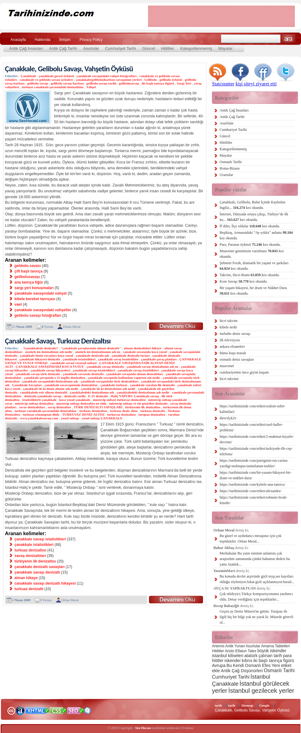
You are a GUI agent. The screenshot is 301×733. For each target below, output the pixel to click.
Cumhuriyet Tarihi (120, 48)
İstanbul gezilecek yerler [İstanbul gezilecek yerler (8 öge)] (261, 690)
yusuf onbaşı (70, 418)
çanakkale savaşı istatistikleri (94, 370)
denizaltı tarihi (74, 396)
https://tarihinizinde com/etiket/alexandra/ (250, 491)
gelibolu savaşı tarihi (101, 83)
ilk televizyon (230, 340)
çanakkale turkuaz (113, 385)
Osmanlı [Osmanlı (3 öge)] (253, 665)
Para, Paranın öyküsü (250, 244)
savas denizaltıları (32, 407)
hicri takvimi (229, 379)
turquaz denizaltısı (151, 414)
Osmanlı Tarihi (231, 162)
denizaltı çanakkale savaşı (43, 396)
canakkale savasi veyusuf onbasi (73, 363)
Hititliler (167, 48)
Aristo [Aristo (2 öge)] (229, 651)
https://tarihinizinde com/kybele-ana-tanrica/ (252, 484)
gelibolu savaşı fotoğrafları (37, 315)
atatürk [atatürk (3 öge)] (251, 655)
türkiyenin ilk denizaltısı (142, 407)
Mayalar (225, 48)
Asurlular (91, 48)
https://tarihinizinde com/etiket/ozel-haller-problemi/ (251, 427)
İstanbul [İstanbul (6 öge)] (260, 676)
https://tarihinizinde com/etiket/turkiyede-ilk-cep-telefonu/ (256, 451)
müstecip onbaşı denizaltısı (34, 403)
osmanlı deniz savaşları (237, 359)
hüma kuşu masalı (233, 353)
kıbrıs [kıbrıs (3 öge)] (247, 660)
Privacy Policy (91, 39)
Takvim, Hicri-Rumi (250, 275)
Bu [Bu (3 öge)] (229, 665)
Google (264, 705)
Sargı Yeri (184, 83)
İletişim (65, 39)
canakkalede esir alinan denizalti (43, 392)
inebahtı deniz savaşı (235, 333)
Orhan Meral (71, 326)
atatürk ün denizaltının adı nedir (48, 352)
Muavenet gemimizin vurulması (252, 254)
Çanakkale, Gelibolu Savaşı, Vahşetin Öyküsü (69, 68)
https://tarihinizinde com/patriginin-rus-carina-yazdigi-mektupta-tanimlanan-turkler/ (254, 463)
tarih (218, 705)
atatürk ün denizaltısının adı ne (97, 352)
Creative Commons (11, 710)
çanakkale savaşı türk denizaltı (37, 374)
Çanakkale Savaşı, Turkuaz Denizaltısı (58, 341)
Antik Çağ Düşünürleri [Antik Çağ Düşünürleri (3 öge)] (242, 670)
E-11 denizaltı (98, 396)
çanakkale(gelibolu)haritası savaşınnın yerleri (109, 79)
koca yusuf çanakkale (74, 400)
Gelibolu (150, 79)
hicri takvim (228, 321)
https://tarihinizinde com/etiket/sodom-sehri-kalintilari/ (252, 409)
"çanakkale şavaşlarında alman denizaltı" (91, 348)
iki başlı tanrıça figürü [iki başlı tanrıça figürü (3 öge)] (273, 660)
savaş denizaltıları (30, 556)
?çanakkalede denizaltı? (40, 348)
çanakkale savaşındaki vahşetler (42, 310)
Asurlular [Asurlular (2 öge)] (253, 646)
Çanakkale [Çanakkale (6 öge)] (225, 683)
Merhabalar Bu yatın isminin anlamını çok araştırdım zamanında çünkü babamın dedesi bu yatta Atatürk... (255, 558)
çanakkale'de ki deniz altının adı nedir (50, 388)
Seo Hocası (143, 728)
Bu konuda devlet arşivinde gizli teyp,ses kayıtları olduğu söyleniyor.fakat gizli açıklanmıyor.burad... (257, 579)
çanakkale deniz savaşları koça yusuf (46, 355)
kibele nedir (228, 327)
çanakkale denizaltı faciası (131, 355)
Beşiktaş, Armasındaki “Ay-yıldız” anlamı (256, 235)
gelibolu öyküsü (170, 79)
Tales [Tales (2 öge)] (252, 651)
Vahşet (91, 87)
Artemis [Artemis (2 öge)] (218, 646)
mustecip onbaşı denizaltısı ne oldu (81, 403)
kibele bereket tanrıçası (34, 299)
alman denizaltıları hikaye (143, 348)
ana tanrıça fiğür (28, 282)
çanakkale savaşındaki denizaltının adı (50, 381)
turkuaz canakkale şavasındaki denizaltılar (53, 87)
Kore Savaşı (244, 281)
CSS (58, 710)
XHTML (37, 710)
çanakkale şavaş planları (159, 359)
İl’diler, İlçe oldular (250, 226)
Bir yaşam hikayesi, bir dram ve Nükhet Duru (253, 291)
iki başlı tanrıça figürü (158, 83)
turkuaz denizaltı (152, 411)
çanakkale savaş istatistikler (118, 359)
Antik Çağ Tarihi (63, 48)
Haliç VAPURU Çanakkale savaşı (135, 396)
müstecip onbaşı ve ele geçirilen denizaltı (138, 403)
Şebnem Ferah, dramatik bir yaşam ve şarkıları (254, 266)
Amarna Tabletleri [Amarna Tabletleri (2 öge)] (275, 646)
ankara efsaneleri (232, 346)
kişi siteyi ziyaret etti (256, 83)
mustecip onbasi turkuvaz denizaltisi (119, 400)
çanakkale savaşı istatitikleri (138, 370)
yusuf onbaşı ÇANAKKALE (102, 418)
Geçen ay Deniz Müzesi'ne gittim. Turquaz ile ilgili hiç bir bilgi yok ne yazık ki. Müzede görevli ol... (256, 617)
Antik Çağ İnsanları (26, 48)
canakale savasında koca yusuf (145, 352)
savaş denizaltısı (59, 407)
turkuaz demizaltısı (93, 411)
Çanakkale (28, 76)
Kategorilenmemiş (196, 48)
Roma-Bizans (230, 168)
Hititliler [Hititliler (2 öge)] (218, 651)
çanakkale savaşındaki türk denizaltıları (109, 381)
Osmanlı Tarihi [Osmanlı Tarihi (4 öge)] (279, 670)
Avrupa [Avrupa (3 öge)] (218, 665)
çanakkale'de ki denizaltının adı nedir (108, 388)
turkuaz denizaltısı (30, 550)
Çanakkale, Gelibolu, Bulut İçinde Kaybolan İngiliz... (252, 205)
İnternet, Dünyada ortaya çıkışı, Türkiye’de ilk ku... (254, 217)
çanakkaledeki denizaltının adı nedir (143, 392)
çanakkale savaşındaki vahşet (40, 293)
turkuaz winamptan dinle (41, 414)
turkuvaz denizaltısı (121, 414)
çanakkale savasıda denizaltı (83, 374)
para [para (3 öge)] (287, 655)
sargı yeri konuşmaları (33, 288)
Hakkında (42, 39)
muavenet (227, 366)
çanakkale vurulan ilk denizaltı (152, 385)
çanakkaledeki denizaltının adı (92, 392)
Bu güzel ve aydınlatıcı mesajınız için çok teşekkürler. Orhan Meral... (250, 538)
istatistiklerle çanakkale (39, 400)
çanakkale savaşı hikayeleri (50, 370)
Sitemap (247, 705)
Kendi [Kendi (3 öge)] (238, 665)
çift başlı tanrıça (28, 271)
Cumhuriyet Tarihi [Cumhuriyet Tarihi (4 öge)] (230, 677)
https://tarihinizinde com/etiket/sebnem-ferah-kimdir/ (253, 500)
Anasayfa (18, 39)
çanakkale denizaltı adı (92, 355)
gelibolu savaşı (37, 83)
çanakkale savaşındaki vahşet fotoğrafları (107, 76)
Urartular (226, 175)
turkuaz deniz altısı (124, 411)
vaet (18, 304)
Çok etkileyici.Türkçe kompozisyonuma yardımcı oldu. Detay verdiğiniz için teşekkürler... (256, 597)
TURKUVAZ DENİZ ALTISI (83, 414)
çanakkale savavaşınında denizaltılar (71, 385)
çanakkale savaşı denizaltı (105, 366)
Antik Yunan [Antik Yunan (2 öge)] (235, 646)
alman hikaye (25, 578)
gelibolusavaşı (129, 83)
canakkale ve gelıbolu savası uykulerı (46, 79)
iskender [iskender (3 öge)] (233, 660)
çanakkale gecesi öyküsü (56, 76)
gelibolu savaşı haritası (67, 83)
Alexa (20, 710)
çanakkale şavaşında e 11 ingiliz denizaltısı (54, 377)
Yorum (47, 326)
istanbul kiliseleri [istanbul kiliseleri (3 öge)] (227, 655)
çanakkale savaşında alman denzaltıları (134, 374)
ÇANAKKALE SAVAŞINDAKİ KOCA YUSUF (50, 366)
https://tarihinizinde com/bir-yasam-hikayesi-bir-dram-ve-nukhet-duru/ (255, 475)
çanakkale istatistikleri (79, 359)
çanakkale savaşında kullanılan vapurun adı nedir (124, 377)
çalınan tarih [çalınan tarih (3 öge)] (270, 655)
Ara (288, 38)
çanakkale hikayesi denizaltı (39, 359)
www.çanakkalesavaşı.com (39, 418)
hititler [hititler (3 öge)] (217, 660)
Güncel (148, 48)
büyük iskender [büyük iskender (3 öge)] (271, 650)
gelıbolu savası (27, 266)
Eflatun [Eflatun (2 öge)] (241, 651)
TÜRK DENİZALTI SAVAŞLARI (98, 407)
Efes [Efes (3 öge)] (266, 665)
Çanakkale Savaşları (27, 385)
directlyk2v (228, 418)
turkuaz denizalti (28, 589)
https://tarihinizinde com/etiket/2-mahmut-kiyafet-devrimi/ (257, 439)
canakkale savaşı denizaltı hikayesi (45, 583)
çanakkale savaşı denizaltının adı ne (152, 366)
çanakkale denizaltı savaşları (39, 567)
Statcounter (223, 83)
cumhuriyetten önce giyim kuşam (244, 372)
